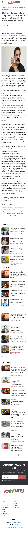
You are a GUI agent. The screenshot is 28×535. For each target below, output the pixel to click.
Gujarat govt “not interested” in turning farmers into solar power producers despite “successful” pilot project (18, 230)
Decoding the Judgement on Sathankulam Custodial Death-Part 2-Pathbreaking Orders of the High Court (18, 284)
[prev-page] (2, 356)
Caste (3, 331)
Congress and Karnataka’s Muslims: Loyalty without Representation (17, 338)
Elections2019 (5, 9)
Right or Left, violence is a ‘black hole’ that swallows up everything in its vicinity (14, 212)
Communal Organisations (9, 7)
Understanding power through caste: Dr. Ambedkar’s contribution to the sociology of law (17, 328)
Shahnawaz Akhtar (14, 305)
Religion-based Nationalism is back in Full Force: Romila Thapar (14, 208)
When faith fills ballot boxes (11, 216)
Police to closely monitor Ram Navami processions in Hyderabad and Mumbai (18, 240)
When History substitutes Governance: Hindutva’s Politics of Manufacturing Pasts (17, 259)
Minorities (4, 305)
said (22, 129)
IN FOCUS (5, 268)
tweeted (12, 153)
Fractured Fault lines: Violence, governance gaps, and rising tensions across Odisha (17, 437)
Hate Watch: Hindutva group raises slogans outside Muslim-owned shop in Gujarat (18, 249)
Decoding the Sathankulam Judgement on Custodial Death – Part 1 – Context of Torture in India (17, 293)
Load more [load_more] (13, 455)
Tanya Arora (14, 441)
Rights (3, 287)
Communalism (21, 7)
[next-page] (6, 356)
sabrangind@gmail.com (15, 522)
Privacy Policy (15, 480)
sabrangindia (13, 279)
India (3, 277)
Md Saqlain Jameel (14, 341)
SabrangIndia (5, 24)
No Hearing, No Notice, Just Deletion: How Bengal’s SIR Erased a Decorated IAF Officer (17, 302)
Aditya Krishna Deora (15, 352)
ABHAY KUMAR (13, 332)
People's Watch (13, 288)
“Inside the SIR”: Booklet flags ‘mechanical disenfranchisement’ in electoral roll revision (17, 448)
